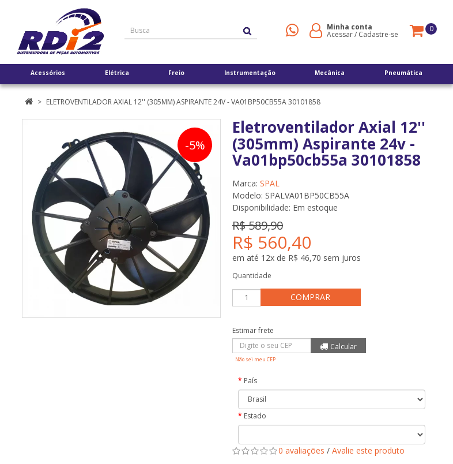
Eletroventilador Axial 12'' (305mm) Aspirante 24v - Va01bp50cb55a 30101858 (183, 102)
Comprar (313, 296)
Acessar (340, 34)
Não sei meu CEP (255, 359)
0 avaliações (301, 450)
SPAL (270, 183)
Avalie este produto (368, 450)
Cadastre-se (378, 34)
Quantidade (251, 275)
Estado (255, 416)
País (250, 381)
